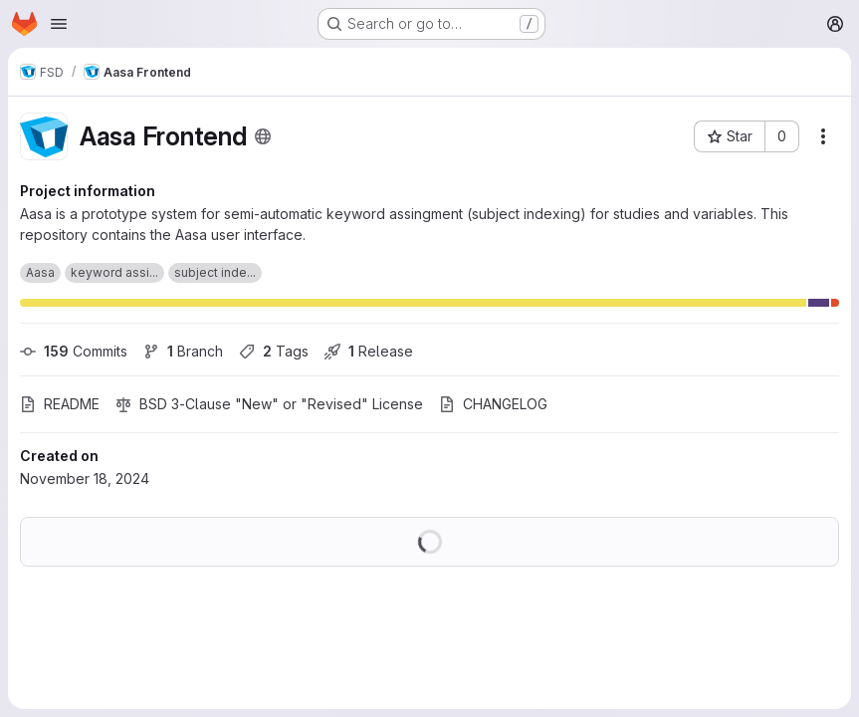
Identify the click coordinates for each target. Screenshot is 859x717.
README (60, 403)
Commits (73, 351)
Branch (183, 351)
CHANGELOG (493, 403)
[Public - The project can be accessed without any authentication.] (263, 136)
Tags (274, 351)
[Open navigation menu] (59, 24)
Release (368, 351)
